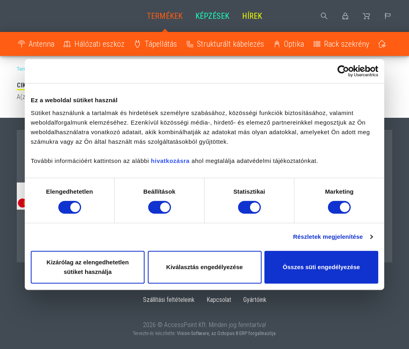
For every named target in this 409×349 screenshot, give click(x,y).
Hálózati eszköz (99, 44)
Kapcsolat (218, 299)
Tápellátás (161, 44)
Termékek (165, 16)
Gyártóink (254, 299)
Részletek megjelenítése (328, 236)
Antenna (41, 44)
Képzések (212, 16)
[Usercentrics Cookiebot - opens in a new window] (343, 71)
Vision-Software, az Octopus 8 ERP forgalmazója (226, 333)
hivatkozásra (170, 160)
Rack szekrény (346, 44)
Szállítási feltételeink (169, 299)
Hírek (252, 16)
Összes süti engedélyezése (321, 267)
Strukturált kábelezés (230, 44)
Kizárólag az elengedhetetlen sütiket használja (88, 267)
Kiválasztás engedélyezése (204, 267)
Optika (294, 44)
